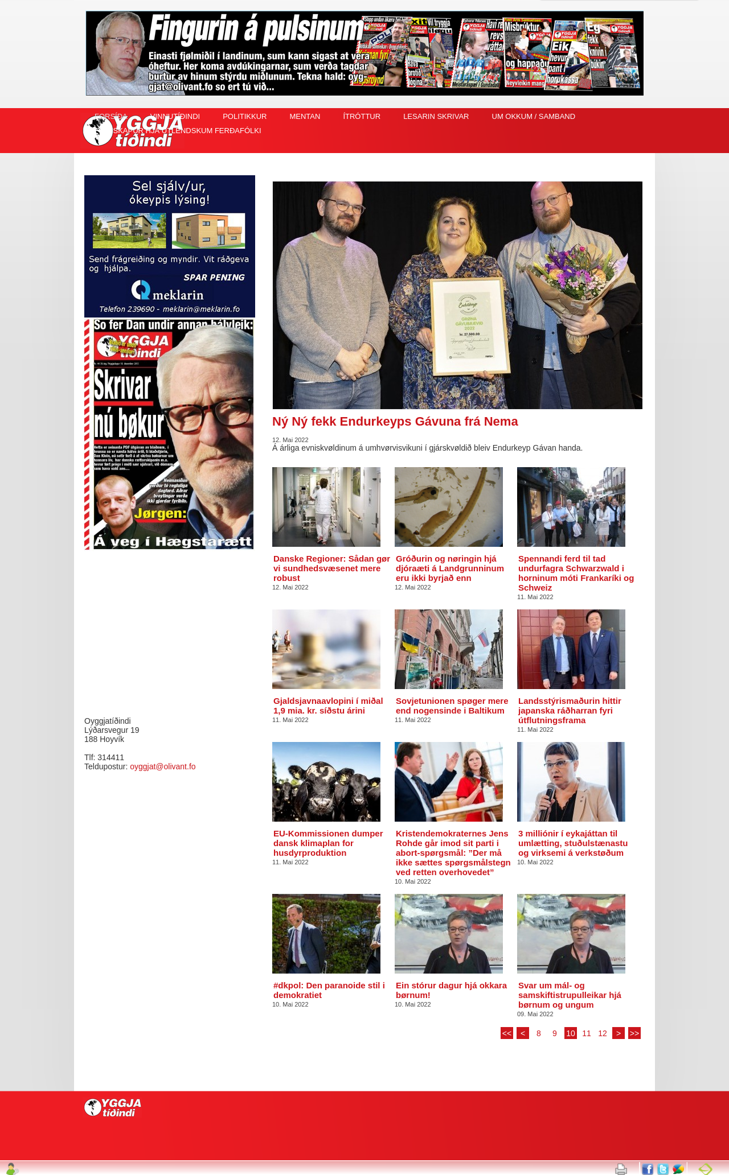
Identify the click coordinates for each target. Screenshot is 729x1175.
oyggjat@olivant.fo (162, 766)
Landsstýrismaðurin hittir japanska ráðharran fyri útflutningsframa (569, 710)
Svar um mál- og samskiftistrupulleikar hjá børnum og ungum (569, 994)
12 (602, 1033)
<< (506, 1033)
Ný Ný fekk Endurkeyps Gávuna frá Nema (395, 421)
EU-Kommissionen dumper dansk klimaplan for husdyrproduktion (328, 842)
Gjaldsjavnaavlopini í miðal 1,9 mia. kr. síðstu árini (328, 705)
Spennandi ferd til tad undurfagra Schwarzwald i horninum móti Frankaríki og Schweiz (576, 573)
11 (586, 1033)
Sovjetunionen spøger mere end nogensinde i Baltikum (452, 705)
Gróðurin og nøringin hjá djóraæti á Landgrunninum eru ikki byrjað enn (450, 568)
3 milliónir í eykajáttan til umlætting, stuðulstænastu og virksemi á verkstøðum (573, 842)
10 (570, 1033)
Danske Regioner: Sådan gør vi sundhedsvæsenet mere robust (331, 568)
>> (634, 1033)
